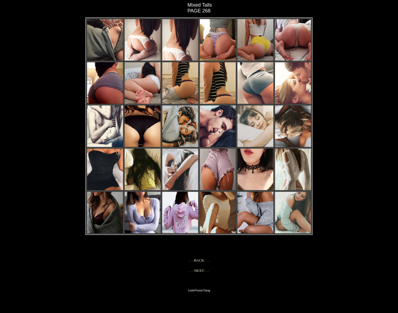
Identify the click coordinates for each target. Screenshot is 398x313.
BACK (199, 260)
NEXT (199, 270)
